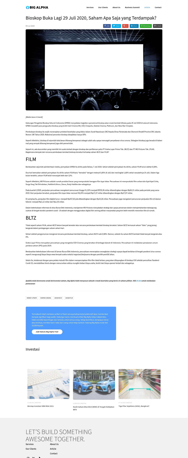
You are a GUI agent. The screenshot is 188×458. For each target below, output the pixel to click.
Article (145, 4)
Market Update (32, 298)
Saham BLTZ (58, 298)
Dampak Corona (45, 298)
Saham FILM (69, 298)
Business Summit (130, 4)
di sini (138, 281)
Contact (156, 4)
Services (88, 4)
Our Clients (101, 4)
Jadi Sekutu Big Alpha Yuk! (47, 332)
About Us (114, 4)
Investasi (38, 416)
